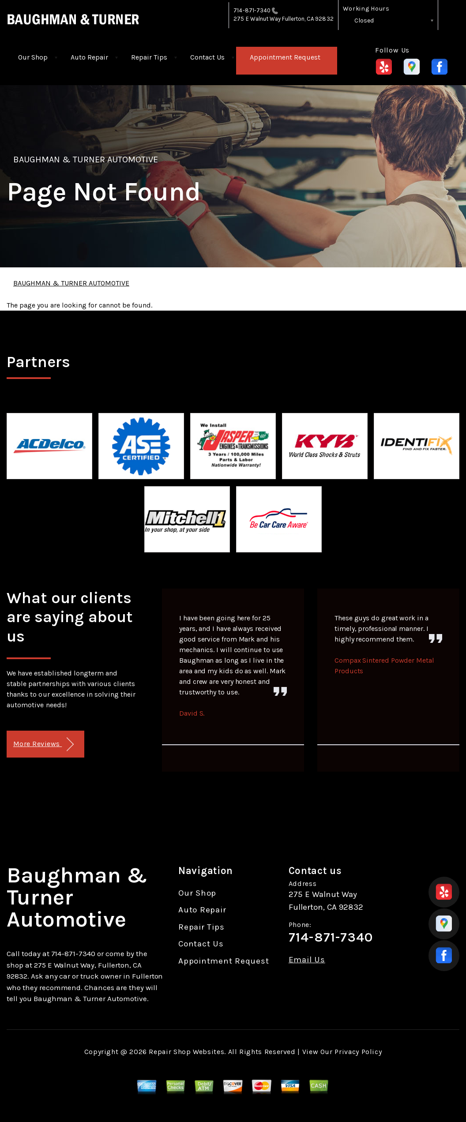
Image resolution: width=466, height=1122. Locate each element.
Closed (364, 20)
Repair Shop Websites (186, 1051)
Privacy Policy (358, 1051)
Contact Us (207, 57)
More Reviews (43, 744)
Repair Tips (149, 57)
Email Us (307, 960)
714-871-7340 (252, 10)
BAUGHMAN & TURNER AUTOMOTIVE (85, 159)
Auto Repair (89, 57)
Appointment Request (285, 57)
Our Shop (33, 57)
